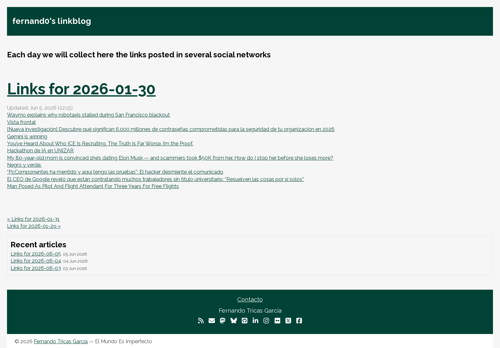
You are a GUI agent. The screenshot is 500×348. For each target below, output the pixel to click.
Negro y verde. (24, 165)
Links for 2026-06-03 (36, 268)
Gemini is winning (27, 137)
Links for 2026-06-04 (36, 261)
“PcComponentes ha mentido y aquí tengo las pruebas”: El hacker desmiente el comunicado (115, 172)
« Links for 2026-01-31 (33, 219)
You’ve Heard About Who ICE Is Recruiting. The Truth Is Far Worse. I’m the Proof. (100, 144)
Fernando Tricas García (61, 341)
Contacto (250, 299)
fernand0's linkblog (51, 21)
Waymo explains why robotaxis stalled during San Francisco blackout (88, 115)
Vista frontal (21, 122)
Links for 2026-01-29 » (34, 226)
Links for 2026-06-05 (36, 254)
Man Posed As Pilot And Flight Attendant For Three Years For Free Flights (93, 186)
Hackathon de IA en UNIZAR (40, 151)
